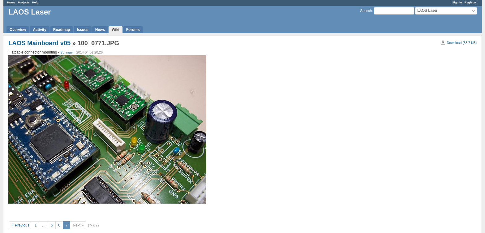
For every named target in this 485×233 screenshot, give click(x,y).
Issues (82, 30)
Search (366, 11)
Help (35, 2)
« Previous (20, 225)
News (100, 30)
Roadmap (61, 30)
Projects (24, 2)
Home (11, 2)
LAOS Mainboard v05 (39, 43)
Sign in (457, 2)
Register (470, 2)
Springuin (67, 52)
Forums (133, 30)
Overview (18, 30)
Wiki (115, 30)
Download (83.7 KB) (462, 43)
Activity (39, 30)
